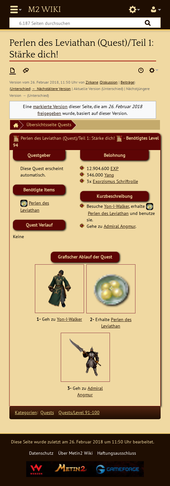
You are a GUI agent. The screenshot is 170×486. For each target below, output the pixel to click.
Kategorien (26, 412)
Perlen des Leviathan (108, 213)
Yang (109, 175)
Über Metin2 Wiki (75, 453)
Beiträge (127, 82)
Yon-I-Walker (116, 206)
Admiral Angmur (119, 226)
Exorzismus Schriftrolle (115, 181)
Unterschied (20, 88)
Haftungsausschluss (116, 453)
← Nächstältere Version (51, 88)
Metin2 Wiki (44, 10)
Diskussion (109, 82)
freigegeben (49, 113)
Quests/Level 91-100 (79, 412)
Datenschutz (41, 453)
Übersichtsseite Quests (49, 124)
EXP (115, 168)
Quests (47, 412)
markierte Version (50, 106)
